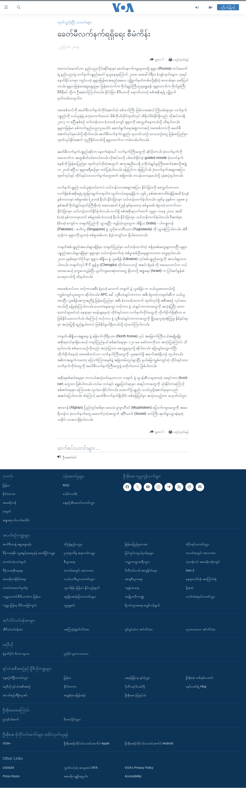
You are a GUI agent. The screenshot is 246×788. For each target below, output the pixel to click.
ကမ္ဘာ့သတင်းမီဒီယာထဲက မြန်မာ (22, 596)
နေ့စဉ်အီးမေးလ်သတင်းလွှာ (79, 503)
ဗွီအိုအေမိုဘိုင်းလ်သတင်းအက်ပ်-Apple (86, 743)
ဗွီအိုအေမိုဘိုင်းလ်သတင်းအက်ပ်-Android (149, 743)
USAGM (8, 767)
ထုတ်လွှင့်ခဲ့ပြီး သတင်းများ (74, 22)
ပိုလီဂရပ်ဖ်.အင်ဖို (135, 686)
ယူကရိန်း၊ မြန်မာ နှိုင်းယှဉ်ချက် (82, 588)
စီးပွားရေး (69, 561)
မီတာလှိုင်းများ (72, 719)
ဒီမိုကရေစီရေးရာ (13, 570)
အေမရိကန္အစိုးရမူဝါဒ (76, 776)
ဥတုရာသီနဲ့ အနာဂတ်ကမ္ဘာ (79, 553)
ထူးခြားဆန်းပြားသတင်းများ (80, 596)
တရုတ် (7, 511)
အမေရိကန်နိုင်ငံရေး (14, 579)
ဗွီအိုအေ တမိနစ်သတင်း (199, 677)
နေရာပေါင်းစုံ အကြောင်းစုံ (201, 579)
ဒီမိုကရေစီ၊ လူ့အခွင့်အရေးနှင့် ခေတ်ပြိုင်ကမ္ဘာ (29, 553)
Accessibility (133, 776)
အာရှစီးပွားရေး (134, 579)
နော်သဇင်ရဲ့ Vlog (196, 686)
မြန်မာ (6, 485)
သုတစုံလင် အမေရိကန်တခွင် (203, 561)
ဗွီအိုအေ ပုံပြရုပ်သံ (135, 695)
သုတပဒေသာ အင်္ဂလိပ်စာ (201, 629)
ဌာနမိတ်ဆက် (11, 719)
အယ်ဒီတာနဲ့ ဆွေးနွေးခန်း (17, 544)
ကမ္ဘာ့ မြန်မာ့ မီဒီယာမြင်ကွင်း (20, 605)
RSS (66, 485)
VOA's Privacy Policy (139, 767)
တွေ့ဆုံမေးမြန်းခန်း (75, 695)
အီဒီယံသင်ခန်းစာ (13, 629)
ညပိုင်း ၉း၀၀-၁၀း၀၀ (76, 653)
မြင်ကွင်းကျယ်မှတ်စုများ (139, 553)
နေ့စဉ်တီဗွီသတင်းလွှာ (15, 677)
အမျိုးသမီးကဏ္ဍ (134, 596)
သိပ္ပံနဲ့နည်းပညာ (73, 544)
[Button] (157, 59)
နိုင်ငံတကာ (9, 494)
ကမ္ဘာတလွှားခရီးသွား (137, 561)
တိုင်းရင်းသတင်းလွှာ (197, 544)
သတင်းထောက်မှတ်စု (15, 588)
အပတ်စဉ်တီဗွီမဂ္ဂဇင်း (15, 695)
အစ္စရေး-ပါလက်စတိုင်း (16, 520)
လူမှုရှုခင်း (69, 605)
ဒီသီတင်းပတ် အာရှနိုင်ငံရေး (141, 570)
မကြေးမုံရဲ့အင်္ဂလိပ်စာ (76, 629)
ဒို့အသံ (189, 588)
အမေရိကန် (9, 503)
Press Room (11, 776)
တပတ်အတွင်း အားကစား (79, 570)
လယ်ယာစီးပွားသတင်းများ (79, 579)
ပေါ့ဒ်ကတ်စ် (70, 494)
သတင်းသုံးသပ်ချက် (14, 561)
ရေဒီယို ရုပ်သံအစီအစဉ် (17, 686)
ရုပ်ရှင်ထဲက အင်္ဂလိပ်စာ (139, 629)
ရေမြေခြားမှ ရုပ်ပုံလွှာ (137, 677)
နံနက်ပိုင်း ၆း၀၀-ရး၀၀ (16, 653)
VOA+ (7, 743)
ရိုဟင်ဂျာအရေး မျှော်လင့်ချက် (142, 605)
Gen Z (190, 570)
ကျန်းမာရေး (132, 588)
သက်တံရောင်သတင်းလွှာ (200, 596)
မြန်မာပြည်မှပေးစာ (136, 544)
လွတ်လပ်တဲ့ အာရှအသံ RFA (81, 767)
